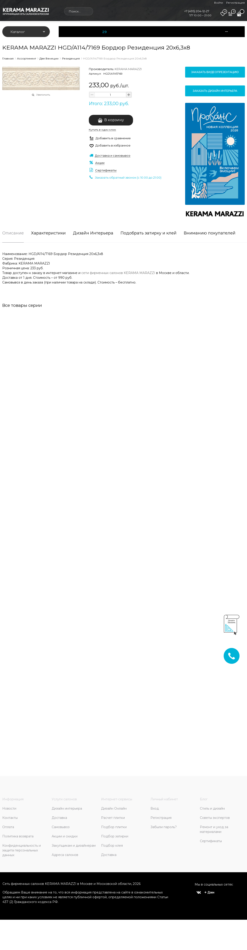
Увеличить (43, 94)
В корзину (114, 120)
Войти (218, 2)
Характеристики (48, 233)
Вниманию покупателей (209, 233)
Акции (99, 163)
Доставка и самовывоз (112, 155)
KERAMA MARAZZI (128, 69)
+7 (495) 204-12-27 (196, 11)
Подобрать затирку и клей (149, 233)
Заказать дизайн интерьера (215, 90)
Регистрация (235, 2)
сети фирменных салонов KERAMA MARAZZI (118, 273)
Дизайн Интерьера (93, 233)
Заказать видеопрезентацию (215, 72)
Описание (13, 233)
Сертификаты (105, 170)
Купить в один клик (102, 129)
